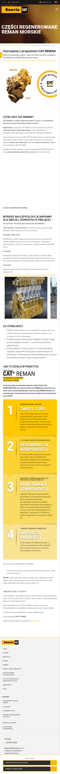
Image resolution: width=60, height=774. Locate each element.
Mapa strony (7, 685)
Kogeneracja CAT (9, 711)
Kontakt (6, 653)
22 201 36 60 (15, 2)
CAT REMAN (6, 707)
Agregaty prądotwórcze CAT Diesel (11, 716)
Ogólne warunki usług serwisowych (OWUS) (11, 680)
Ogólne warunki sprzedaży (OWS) (8, 674)
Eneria (5, 46)
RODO (5, 689)
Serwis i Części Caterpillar (12, 669)
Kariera (5, 665)
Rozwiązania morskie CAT (21, 46)
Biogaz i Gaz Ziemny (9, 722)
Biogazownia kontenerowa (8, 728)
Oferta (10, 46)
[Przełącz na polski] (56, 2)
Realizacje (6, 657)
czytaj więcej (36, 621)
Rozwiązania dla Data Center (10, 702)
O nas (5, 649)
